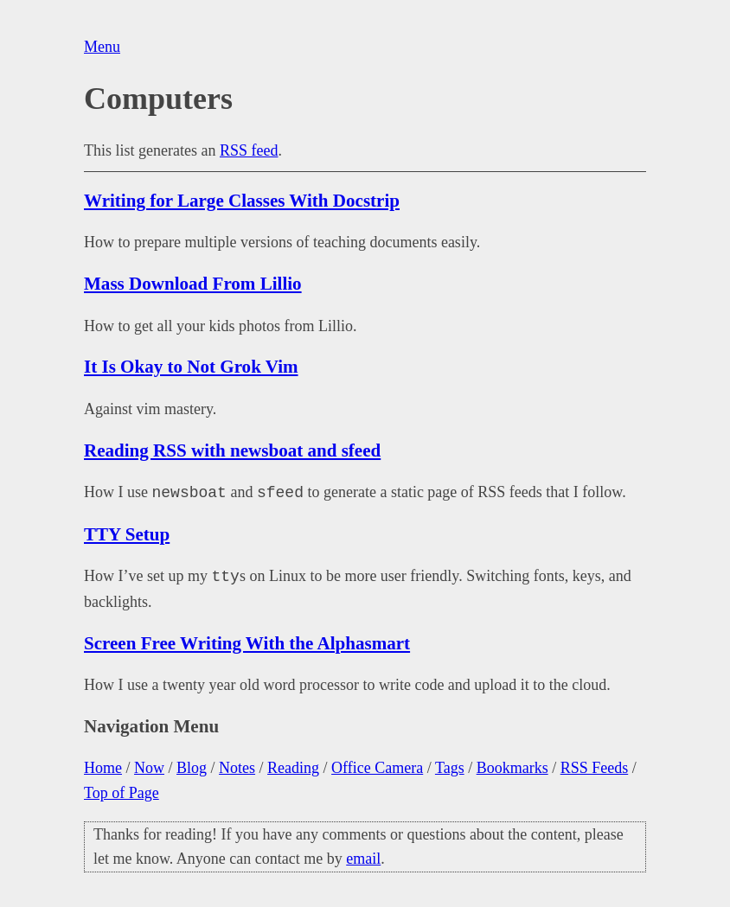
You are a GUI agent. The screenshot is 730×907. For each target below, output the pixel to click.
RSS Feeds (594, 767)
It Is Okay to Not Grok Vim (191, 366)
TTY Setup (127, 534)
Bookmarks (512, 767)
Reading (293, 767)
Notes (237, 767)
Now (149, 767)
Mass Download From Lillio (193, 283)
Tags (449, 767)
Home (103, 767)
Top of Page (121, 793)
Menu (102, 46)
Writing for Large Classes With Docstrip (242, 200)
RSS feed (249, 150)
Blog (191, 767)
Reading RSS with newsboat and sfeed (232, 450)
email (363, 858)
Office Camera (377, 767)
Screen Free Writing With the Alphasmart (247, 643)
